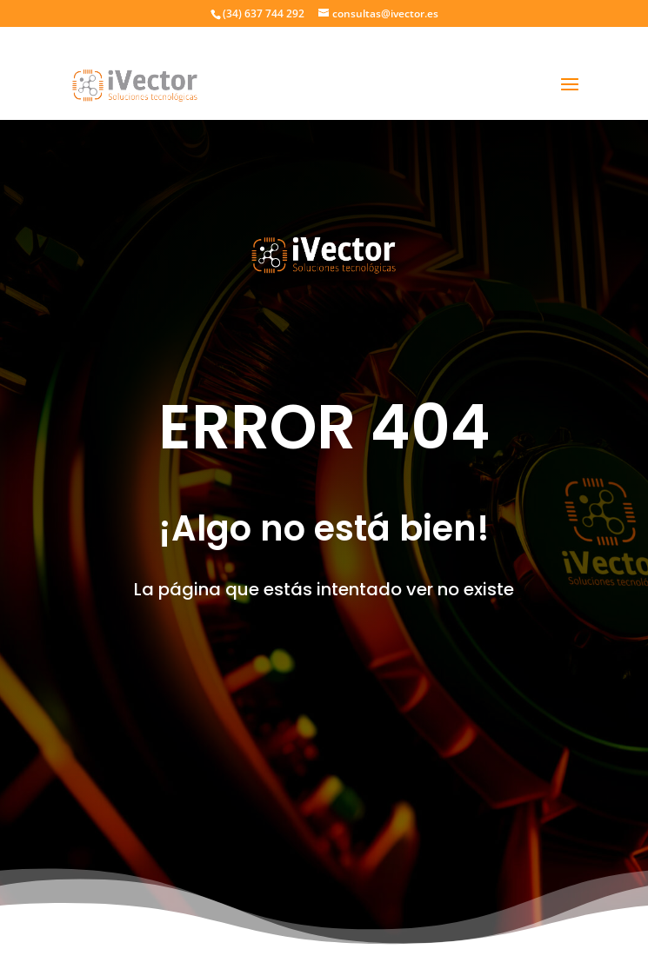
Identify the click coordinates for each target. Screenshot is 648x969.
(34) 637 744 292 (263, 13)
